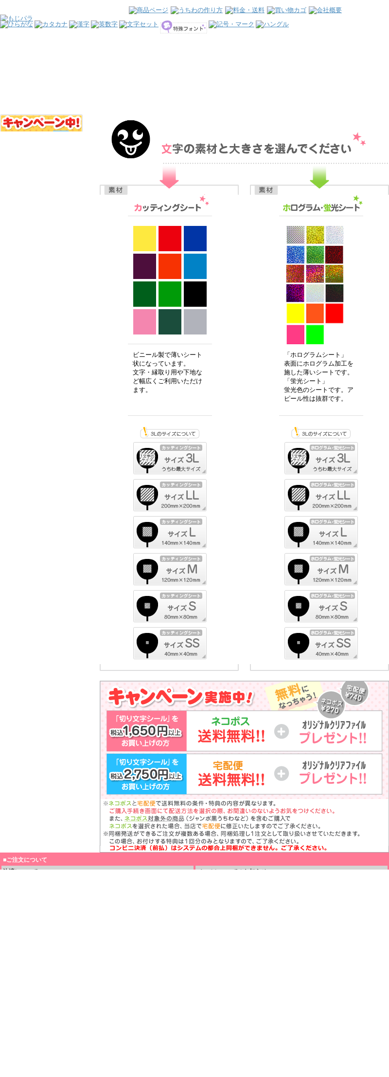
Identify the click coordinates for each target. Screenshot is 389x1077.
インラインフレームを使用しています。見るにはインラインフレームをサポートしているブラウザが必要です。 (194, 57)
